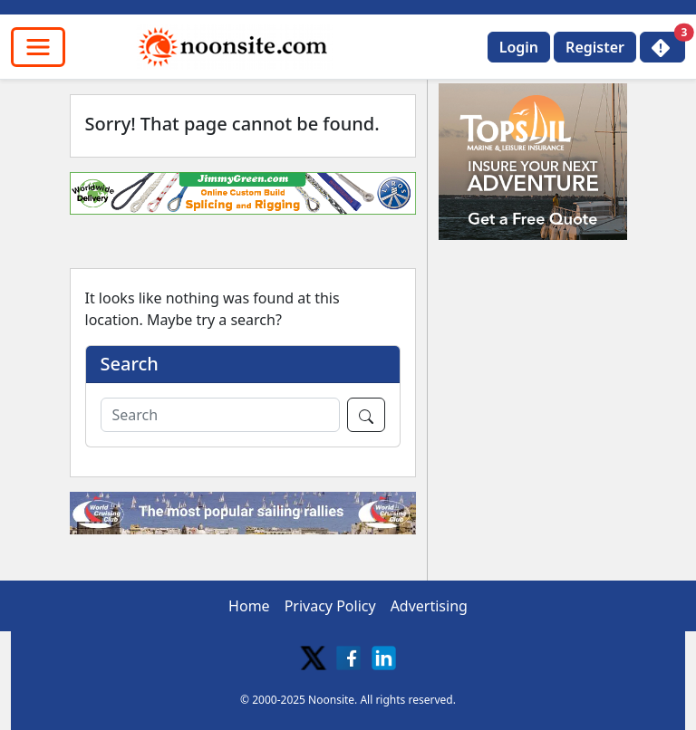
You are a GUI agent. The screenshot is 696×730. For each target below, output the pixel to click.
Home (249, 606)
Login (518, 47)
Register (595, 47)
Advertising (429, 606)
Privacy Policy (330, 606)
